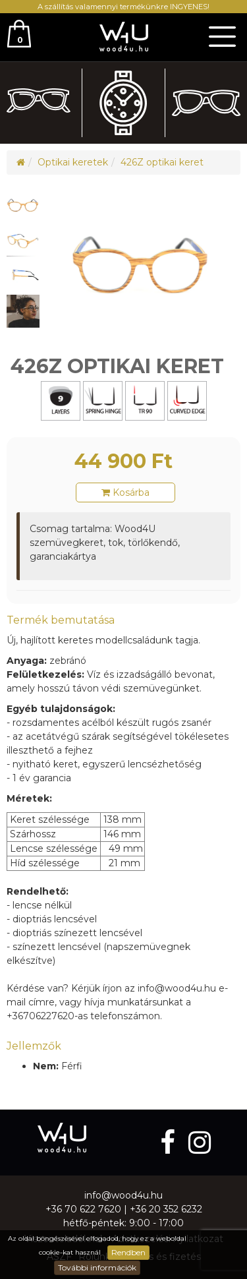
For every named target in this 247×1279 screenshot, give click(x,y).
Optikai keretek (73, 162)
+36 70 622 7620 (83, 1209)
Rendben (128, 1252)
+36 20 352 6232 (166, 1209)
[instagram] (199, 1142)
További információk (97, 1267)
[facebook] (171, 1142)
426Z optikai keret (162, 162)
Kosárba (125, 492)
